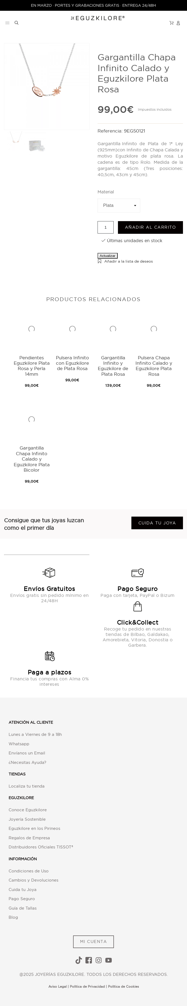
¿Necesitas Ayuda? (27, 762)
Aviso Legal (57, 986)
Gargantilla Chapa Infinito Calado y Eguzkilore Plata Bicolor (32, 459)
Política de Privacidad (87, 986)
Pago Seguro (22, 898)
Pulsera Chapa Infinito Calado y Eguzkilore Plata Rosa (153, 366)
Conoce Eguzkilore (28, 809)
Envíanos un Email (27, 753)
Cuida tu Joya (23, 889)
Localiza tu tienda (27, 786)
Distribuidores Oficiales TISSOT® (41, 847)
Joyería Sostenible (27, 819)
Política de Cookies (123, 986)
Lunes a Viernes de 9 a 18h (35, 734)
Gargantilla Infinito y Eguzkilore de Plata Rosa (113, 366)
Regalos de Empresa (29, 837)
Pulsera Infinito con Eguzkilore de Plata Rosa (72, 363)
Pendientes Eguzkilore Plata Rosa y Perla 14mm (32, 366)
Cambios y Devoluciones (33, 880)
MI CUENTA (93, 941)
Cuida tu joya (157, 522)
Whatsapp (19, 743)
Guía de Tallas (23, 908)
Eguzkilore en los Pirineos (34, 828)
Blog (13, 917)
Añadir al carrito (150, 227)
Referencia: (111, 131)
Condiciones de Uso (29, 870)
